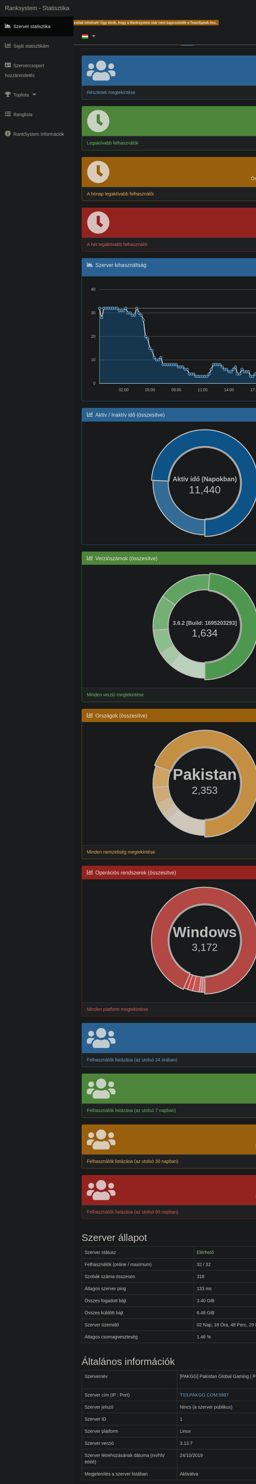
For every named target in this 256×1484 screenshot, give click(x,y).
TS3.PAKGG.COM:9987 (204, 1395)
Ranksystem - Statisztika (37, 8)
